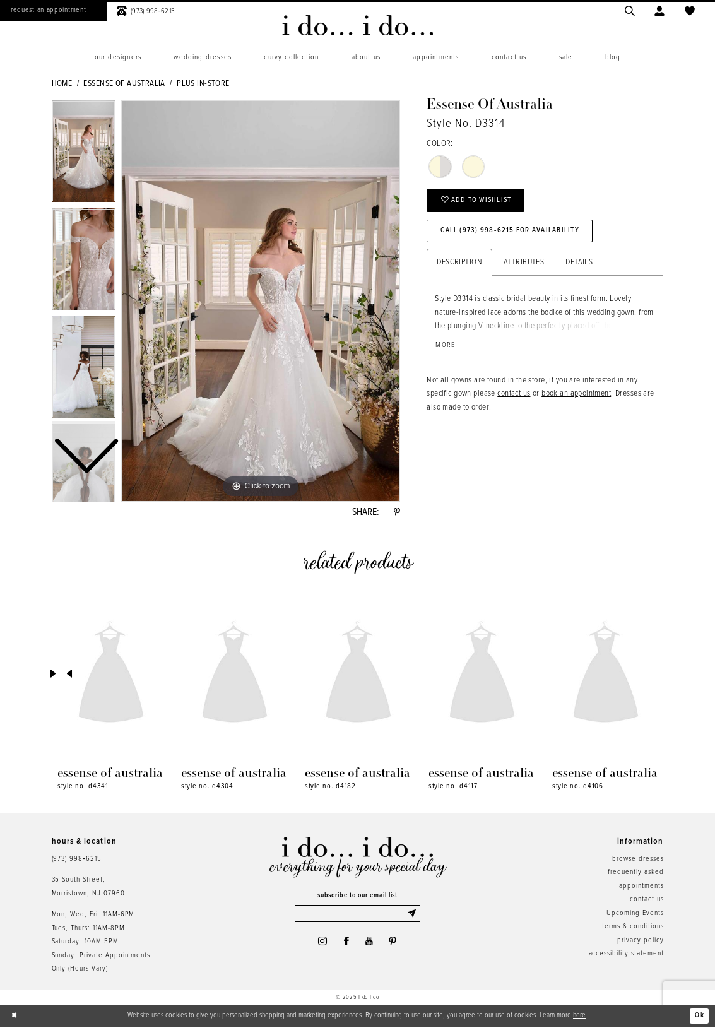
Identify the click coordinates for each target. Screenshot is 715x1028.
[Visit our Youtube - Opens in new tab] (369, 944)
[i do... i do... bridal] (357, 25)
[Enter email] (357, 915)
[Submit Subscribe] (413, 915)
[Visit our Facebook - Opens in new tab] (346, 944)
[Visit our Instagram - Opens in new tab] (321, 944)
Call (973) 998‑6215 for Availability (512, 232)
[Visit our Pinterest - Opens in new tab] (394, 944)
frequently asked (635, 873)
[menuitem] (118, 58)
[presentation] (111, 675)
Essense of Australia (124, 83)
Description (459, 264)
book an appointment (576, 396)
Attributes (524, 264)
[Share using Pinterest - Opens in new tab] (396, 513)
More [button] (445, 348)
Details (579, 264)
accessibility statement (626, 955)
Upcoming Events (634, 914)
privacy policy (640, 941)
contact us (513, 396)
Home (62, 83)
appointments (641, 887)
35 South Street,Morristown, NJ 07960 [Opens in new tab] (88, 887)
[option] (83, 262)
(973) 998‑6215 (77, 860)
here (579, 1017)
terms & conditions (632, 928)
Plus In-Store (203, 83)
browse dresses (637, 860)
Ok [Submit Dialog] (699, 1017)
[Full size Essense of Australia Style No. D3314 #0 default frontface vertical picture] (260, 301)
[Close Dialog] (15, 1017)
